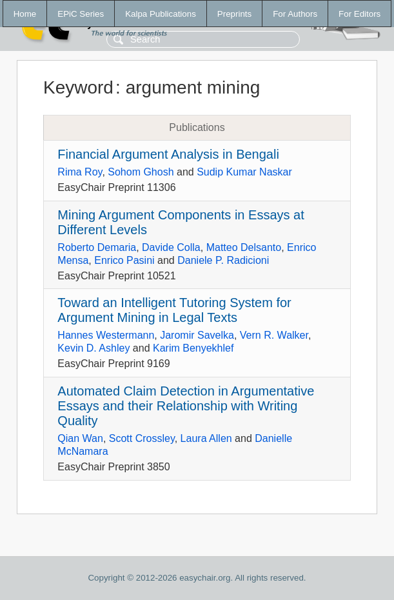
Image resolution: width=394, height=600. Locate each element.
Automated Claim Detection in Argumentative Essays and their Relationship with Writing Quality (185, 406)
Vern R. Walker (274, 335)
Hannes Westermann (105, 335)
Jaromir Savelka (197, 335)
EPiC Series (80, 14)
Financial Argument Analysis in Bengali (168, 154)
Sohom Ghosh (140, 171)
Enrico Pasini (124, 260)
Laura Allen (206, 438)
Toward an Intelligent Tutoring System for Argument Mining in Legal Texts (174, 310)
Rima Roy (79, 171)
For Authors (295, 14)
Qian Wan (80, 438)
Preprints (234, 14)
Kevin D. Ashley (93, 348)
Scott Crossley (142, 438)
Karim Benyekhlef (193, 348)
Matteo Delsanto (244, 247)
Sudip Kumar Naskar (244, 171)
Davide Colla (171, 247)
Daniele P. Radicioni (223, 260)
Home (25, 14)
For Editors (359, 14)
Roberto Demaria (96, 247)
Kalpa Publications (160, 14)
